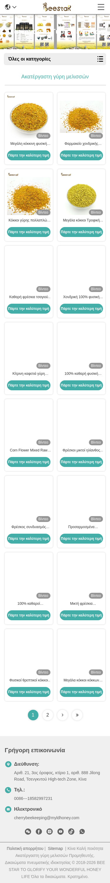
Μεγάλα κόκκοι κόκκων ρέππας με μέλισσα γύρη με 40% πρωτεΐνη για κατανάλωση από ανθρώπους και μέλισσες (81, 680)
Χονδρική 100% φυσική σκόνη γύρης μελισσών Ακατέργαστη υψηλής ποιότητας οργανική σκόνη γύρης (81, 297)
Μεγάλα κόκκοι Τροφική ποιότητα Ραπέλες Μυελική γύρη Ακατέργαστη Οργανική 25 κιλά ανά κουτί (81, 220)
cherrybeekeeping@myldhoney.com (46, 817)
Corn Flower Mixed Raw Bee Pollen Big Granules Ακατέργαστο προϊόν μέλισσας (28, 450)
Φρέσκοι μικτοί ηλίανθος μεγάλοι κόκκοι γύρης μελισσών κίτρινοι (81, 450)
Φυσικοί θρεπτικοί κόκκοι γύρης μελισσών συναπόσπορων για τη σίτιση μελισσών (28, 680)
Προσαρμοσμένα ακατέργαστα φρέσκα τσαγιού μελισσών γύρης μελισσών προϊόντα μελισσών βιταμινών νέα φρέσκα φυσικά (81, 527)
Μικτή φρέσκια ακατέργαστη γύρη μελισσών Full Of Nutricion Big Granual (81, 604)
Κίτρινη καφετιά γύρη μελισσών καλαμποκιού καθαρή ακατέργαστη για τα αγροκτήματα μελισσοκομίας (28, 374)
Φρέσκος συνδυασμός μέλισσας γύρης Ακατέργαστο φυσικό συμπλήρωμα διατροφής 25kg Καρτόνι (29, 527)
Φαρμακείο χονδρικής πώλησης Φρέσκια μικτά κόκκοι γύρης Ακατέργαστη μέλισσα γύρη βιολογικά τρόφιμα (81, 144)
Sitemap (55, 848)
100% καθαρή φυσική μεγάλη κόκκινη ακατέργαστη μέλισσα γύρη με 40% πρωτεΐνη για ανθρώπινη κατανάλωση (81, 374)
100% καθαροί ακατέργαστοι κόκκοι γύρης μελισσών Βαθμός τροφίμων (29, 604)
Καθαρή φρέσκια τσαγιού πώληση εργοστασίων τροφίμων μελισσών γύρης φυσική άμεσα (28, 297)
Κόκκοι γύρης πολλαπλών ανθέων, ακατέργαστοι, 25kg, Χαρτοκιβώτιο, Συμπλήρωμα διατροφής (29, 220)
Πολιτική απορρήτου (25, 848)
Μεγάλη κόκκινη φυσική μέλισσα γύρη (28, 144)
